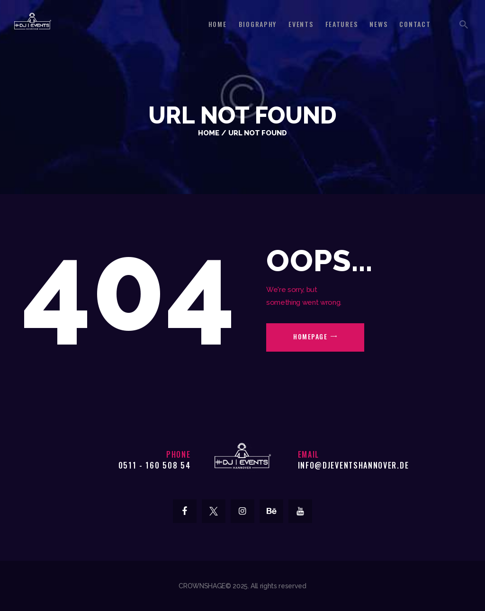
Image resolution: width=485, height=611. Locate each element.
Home (208, 133)
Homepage (310, 336)
